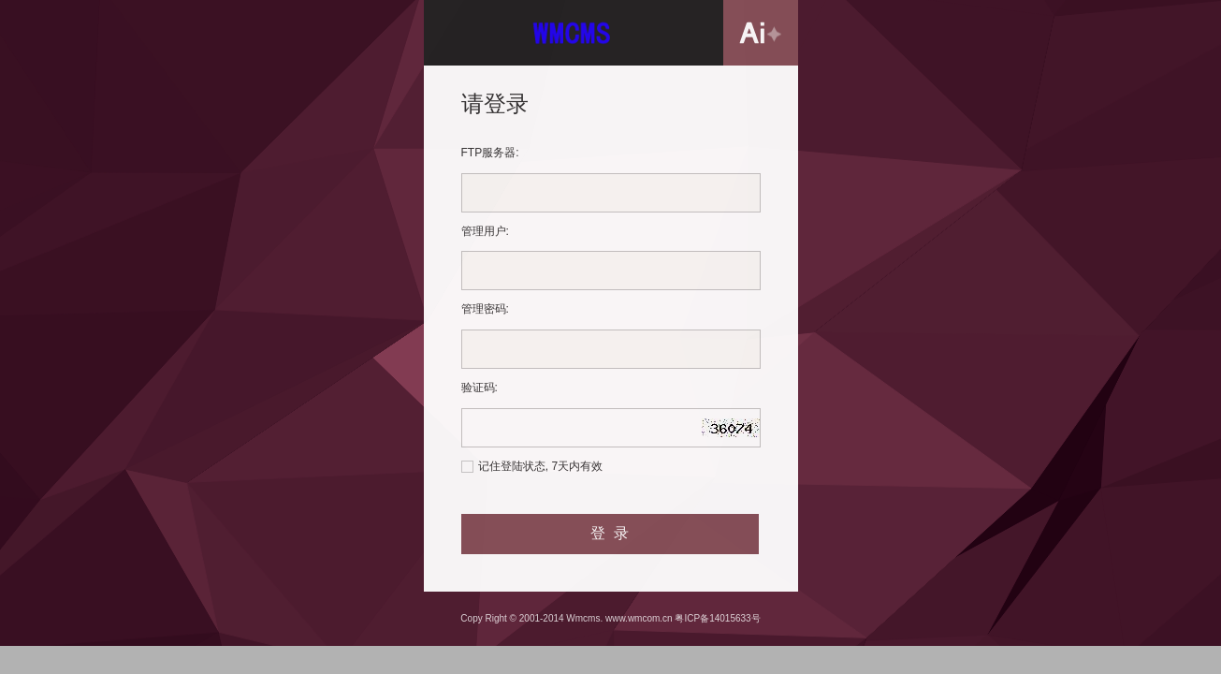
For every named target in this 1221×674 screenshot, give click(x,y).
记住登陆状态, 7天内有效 (540, 466)
